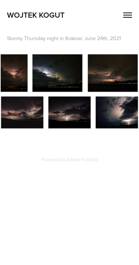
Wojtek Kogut (36, 14)
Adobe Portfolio (82, 159)
